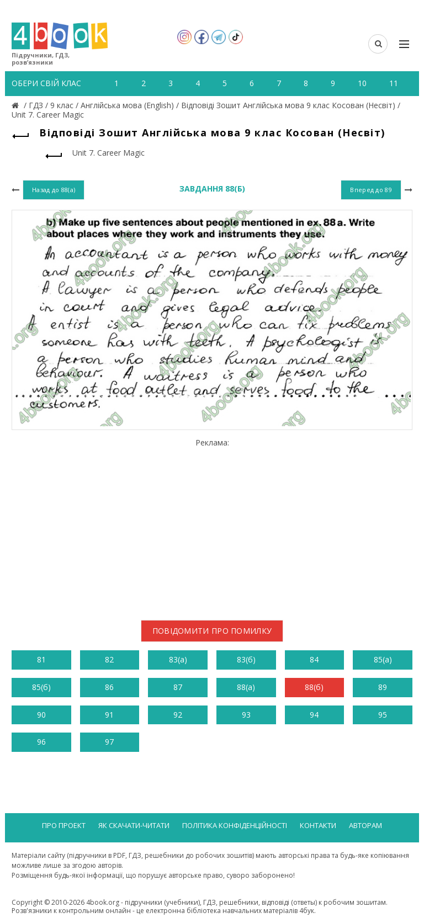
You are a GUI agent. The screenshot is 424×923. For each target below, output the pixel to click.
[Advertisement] (212, 525)
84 (314, 659)
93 (246, 714)
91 (109, 714)
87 (177, 687)
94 (314, 714)
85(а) (383, 659)
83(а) (178, 659)
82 (109, 659)
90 (41, 714)
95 (382, 714)
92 (177, 714)
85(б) (41, 687)
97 (109, 741)
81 (41, 659)
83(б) (246, 659)
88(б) (314, 687)
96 (41, 741)
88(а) (246, 687)
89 (382, 687)
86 (109, 687)
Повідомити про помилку (212, 630)
